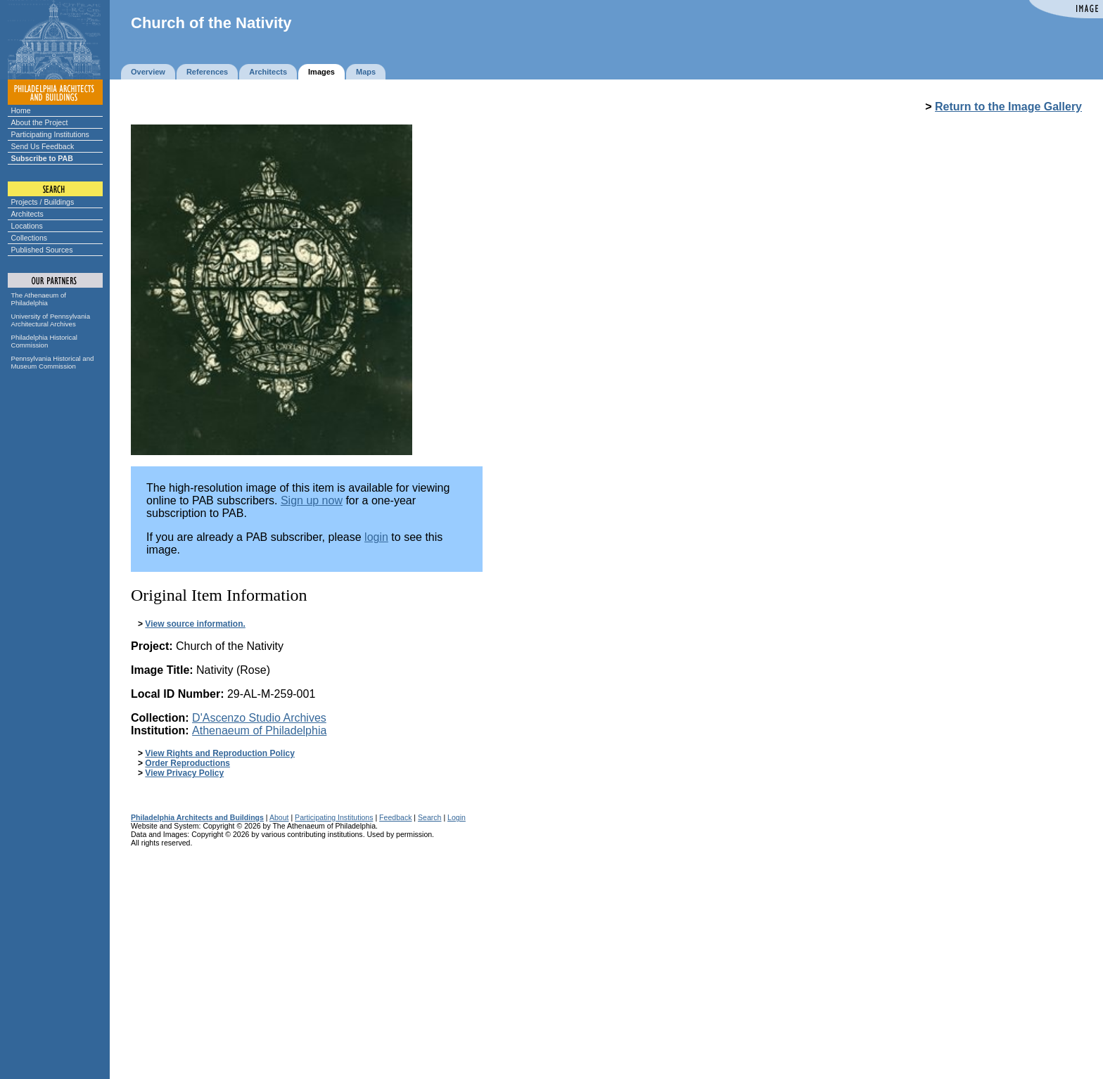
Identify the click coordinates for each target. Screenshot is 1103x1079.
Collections (29, 238)
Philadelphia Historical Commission (44, 341)
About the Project (39, 122)
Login (456, 817)
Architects (27, 214)
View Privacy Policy (184, 773)
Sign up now (312, 500)
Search (429, 817)
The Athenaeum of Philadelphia (38, 299)
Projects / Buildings (43, 202)
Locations (27, 226)
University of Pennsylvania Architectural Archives (51, 320)
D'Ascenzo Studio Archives (259, 718)
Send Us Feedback (43, 146)
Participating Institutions (50, 134)
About (279, 817)
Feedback (395, 817)
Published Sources (42, 249)
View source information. (195, 624)
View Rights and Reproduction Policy (219, 753)
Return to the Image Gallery (1008, 107)
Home (21, 110)
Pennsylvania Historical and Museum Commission (52, 362)
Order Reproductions (187, 763)
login (376, 537)
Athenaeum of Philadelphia (259, 730)
